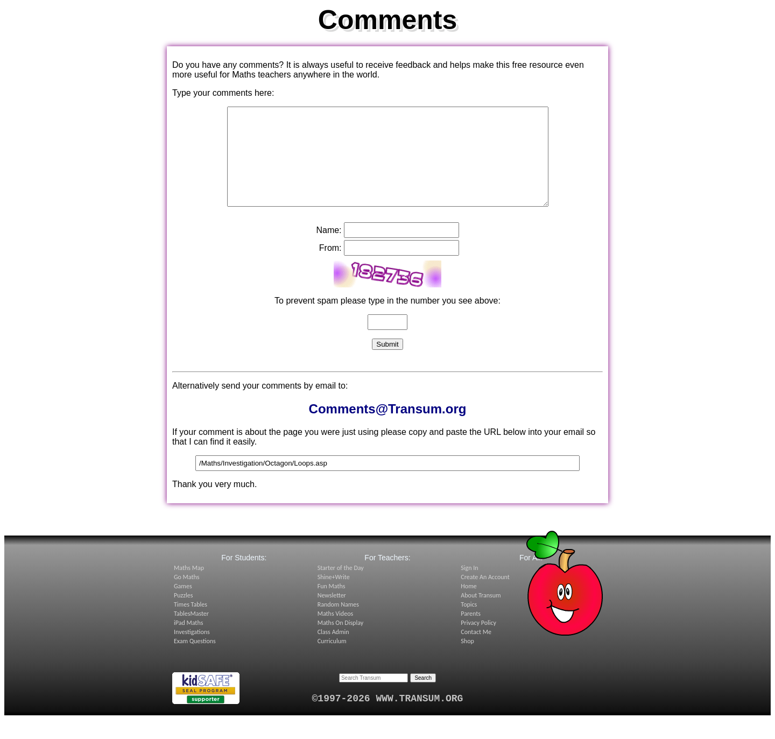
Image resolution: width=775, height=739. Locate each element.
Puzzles (183, 614)
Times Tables (190, 624)
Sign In (469, 587)
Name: (328, 249)
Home (468, 605)
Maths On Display (340, 642)
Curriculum (332, 660)
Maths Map (189, 587)
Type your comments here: (223, 92)
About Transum (481, 614)
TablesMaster (191, 633)
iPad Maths (188, 642)
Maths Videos (336, 633)
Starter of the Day (341, 587)
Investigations (192, 651)
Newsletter (332, 614)
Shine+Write (334, 596)
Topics (469, 624)
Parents (471, 633)
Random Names (338, 624)
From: (330, 267)
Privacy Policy (478, 642)
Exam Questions (195, 660)
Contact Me (476, 651)
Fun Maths (332, 605)
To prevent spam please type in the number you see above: (387, 320)
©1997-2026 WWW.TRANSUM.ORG (387, 718)
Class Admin (333, 651)
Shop (467, 660)
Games (183, 605)
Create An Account (485, 596)
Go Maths (187, 596)
